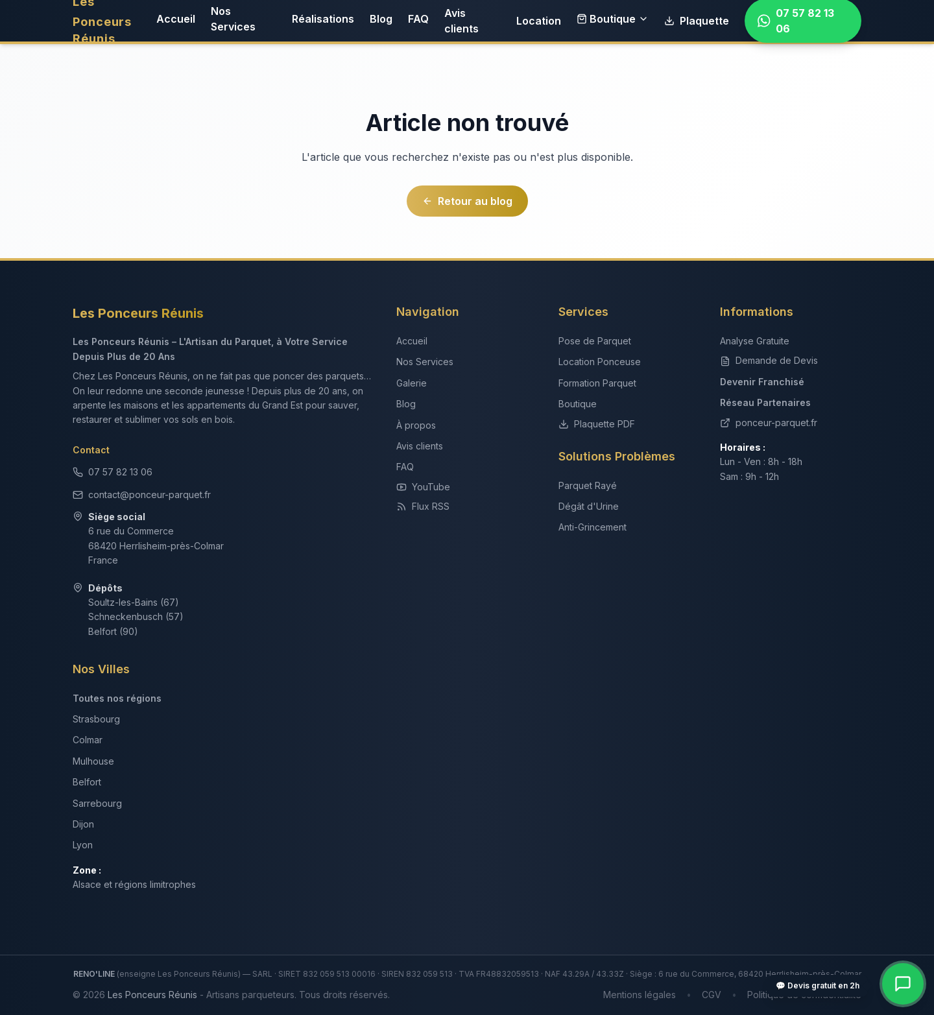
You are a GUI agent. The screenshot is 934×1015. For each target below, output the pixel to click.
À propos (416, 425)
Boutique (613, 18)
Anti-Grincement (592, 526)
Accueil (175, 18)
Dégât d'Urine (588, 506)
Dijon (83, 824)
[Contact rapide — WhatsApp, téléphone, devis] (903, 984)
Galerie (411, 382)
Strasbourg (96, 718)
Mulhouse (93, 761)
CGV (711, 994)
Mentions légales (639, 994)
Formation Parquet (597, 382)
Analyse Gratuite (754, 340)
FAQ (418, 18)
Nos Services (233, 19)
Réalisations (323, 18)
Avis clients (461, 20)
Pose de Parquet (594, 340)
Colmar (87, 739)
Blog (381, 18)
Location (538, 20)
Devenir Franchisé (762, 381)
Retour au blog (467, 201)
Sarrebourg (97, 803)
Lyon (83, 844)
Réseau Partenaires (765, 402)
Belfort (87, 781)
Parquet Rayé (587, 485)
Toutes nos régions (117, 698)
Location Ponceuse (599, 361)
